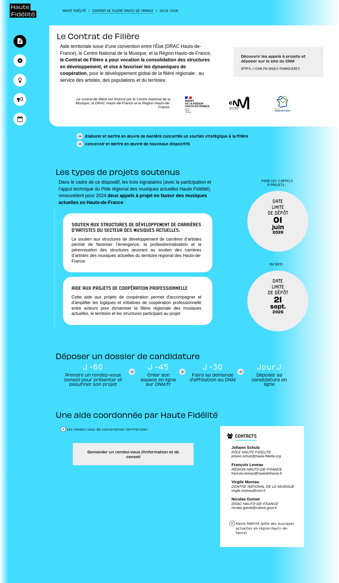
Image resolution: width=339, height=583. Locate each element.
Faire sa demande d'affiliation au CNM (213, 376)
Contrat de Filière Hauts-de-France (122, 10)
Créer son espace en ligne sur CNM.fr (158, 379)
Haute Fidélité (74, 10)
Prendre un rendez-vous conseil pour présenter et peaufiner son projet (93, 379)
